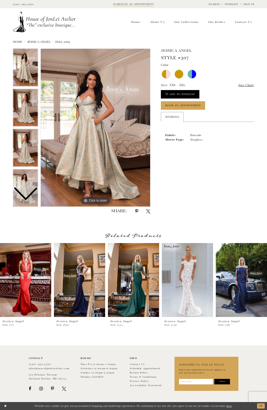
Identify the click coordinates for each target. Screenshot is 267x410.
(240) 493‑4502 (40, 364)
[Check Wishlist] (231, 4)
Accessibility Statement (146, 385)
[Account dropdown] (249, 4)
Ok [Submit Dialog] (261, 406)
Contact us (137, 364)
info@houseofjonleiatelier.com (49, 368)
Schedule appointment (145, 368)
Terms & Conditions (143, 377)
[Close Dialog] (5, 406)
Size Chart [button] (246, 85)
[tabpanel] (95, 127)
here (229, 406)
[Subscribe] (222, 381)
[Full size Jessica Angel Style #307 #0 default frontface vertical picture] (95, 127)
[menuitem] (214, 4)
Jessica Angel (39, 42)
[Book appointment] (133, 4)
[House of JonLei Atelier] (44, 22)
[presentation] (25, 280)
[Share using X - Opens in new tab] (148, 211)
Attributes (172, 117)
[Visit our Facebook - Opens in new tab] (30, 388)
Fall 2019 (62, 42)
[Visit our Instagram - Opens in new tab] (41, 388)
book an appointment (183, 105)
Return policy (139, 372)
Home (17, 42)
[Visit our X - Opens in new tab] (64, 388)
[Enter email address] (196, 381)
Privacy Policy (139, 381)
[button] (214, 4)
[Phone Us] (23, 4)
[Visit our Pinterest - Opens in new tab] (52, 388)
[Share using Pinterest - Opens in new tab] (136, 211)
